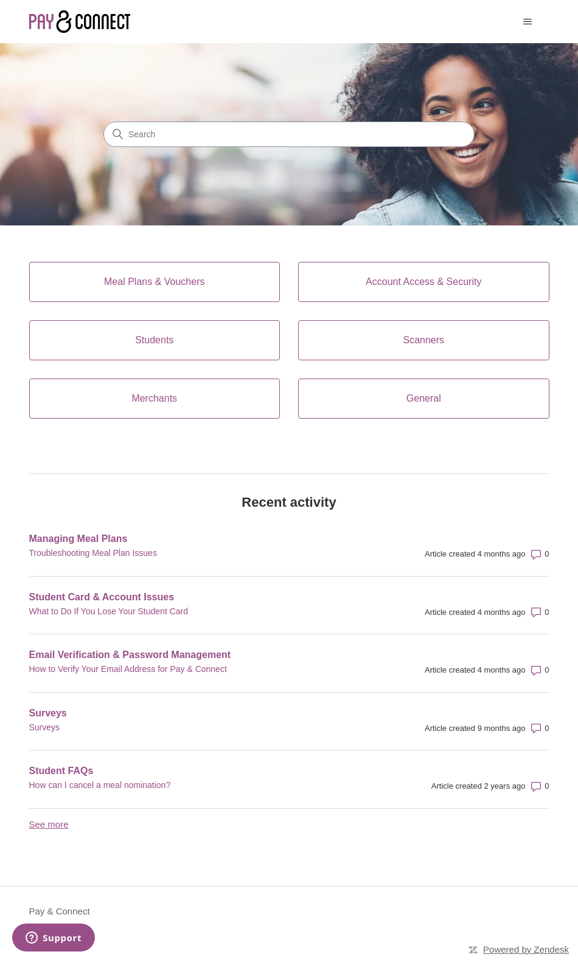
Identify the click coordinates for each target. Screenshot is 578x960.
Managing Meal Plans (78, 538)
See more (49, 824)
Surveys (48, 713)
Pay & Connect (59, 911)
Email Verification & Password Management (130, 655)
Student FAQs (61, 771)
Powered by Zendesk (526, 949)
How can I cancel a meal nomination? (100, 785)
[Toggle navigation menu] (527, 22)
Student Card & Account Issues (102, 597)
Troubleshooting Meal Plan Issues (93, 553)
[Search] (289, 134)
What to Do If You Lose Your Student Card (109, 611)
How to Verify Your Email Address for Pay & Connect (128, 669)
